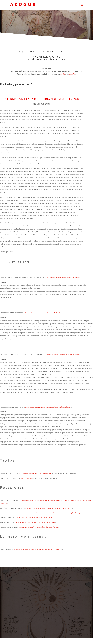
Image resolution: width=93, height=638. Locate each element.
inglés (62, 74)
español (72, 74)
